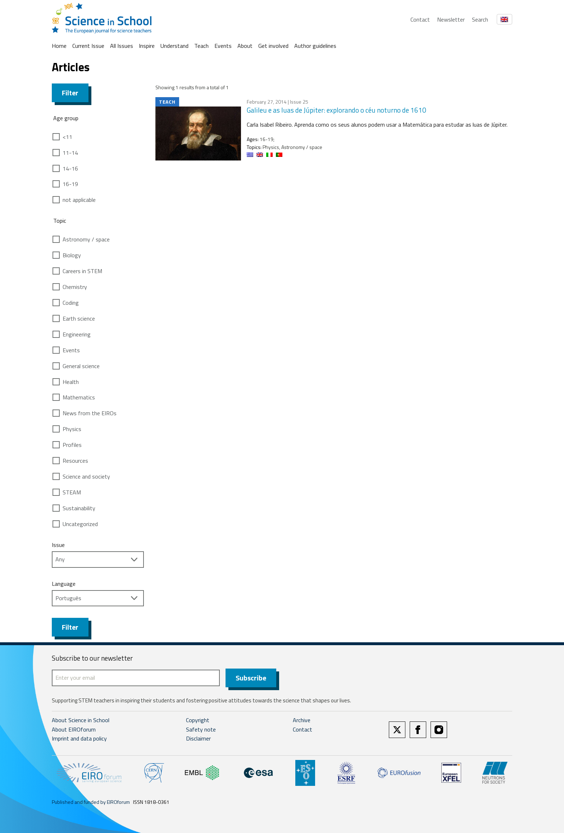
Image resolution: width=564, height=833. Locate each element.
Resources (75, 460)
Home (59, 45)
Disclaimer (198, 738)
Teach (201, 45)
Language (64, 583)
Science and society (86, 476)
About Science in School (80, 720)
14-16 (70, 168)
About (245, 45)
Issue (58, 544)
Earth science (79, 318)
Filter (70, 92)
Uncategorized (80, 524)
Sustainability (79, 508)
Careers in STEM (82, 271)
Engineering (77, 334)
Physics (72, 429)
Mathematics (79, 397)
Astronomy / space (86, 239)
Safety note (201, 729)
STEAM (72, 492)
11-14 (70, 152)
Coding (71, 302)
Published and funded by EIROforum (91, 802)
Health (71, 381)
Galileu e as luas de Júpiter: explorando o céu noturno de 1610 (336, 110)
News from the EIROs (90, 413)
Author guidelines (315, 45)
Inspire (147, 45)
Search (480, 19)
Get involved (273, 45)
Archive (301, 720)
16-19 (70, 184)
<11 (67, 136)
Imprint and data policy (79, 738)
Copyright (197, 720)
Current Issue (88, 45)
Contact (420, 19)
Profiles (72, 444)
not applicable (79, 199)
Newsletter (451, 19)
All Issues (121, 45)
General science (81, 366)
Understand (174, 45)
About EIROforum (74, 729)
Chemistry (75, 286)
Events (223, 45)
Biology (72, 255)
